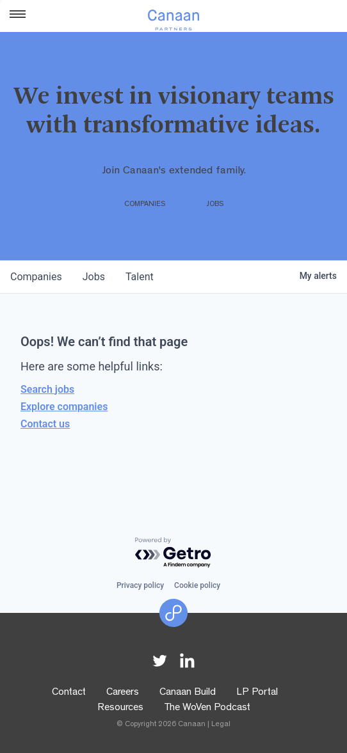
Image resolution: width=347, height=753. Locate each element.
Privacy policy (140, 585)
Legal (220, 725)
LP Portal (257, 693)
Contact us (45, 424)
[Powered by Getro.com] (173, 553)
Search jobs (47, 389)
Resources (120, 708)
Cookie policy (197, 585)
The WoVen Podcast (207, 708)
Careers (122, 693)
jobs (94, 277)
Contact (69, 693)
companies (36, 277)
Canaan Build (187, 693)
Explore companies (64, 406)
